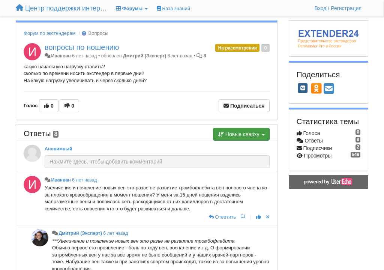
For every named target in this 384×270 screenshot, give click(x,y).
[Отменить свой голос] (268, 217)
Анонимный (58, 149)
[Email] (329, 89)
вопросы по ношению (82, 47)
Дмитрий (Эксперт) (144, 55)
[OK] (316, 88)
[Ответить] (222, 217)
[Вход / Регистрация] (338, 8)
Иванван (60, 55)
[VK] (303, 88)
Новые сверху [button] (241, 134)
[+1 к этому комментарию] (258, 217)
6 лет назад (84, 180)
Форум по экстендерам (49, 33)
